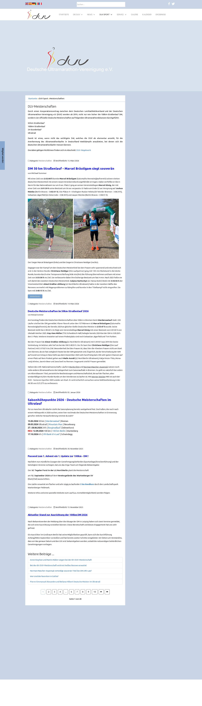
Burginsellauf (54, 428)
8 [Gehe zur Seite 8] (82, 592)
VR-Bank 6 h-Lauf (51, 434)
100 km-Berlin (58, 431)
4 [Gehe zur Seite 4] (60, 592)
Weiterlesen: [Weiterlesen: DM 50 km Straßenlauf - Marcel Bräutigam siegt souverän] (35, 296)
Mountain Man (55, 424)
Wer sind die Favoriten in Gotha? (44, 576)
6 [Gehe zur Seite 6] (71, 592)
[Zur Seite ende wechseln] (107, 591)
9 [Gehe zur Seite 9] (88, 592)
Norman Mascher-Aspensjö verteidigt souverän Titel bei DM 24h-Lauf (60, 571)
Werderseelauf (53, 421)
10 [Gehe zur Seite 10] (95, 592)
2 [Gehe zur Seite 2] (48, 592)
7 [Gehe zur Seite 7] (77, 592)
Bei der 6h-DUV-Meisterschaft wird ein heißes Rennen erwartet (58, 565)
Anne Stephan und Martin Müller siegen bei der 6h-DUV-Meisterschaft (61, 560)
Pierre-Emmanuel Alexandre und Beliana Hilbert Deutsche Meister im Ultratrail (65, 582)
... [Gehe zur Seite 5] (65, 592)
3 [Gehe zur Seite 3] (54, 592)
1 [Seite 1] (43, 592)
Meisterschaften (45, 161)
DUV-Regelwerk (83, 150)
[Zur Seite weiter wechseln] (101, 591)
